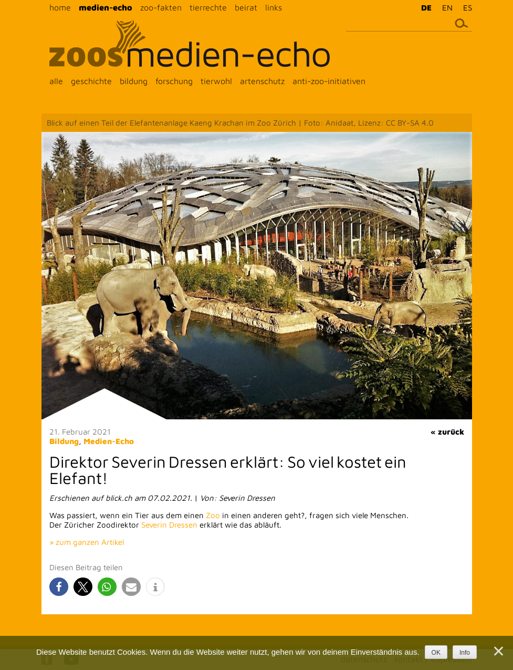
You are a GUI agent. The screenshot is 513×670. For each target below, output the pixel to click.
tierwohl (216, 81)
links (273, 7)
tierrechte (208, 7)
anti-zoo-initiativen (328, 81)
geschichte (91, 81)
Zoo (213, 515)
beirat (246, 7)
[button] (58, 587)
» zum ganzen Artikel (86, 542)
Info (464, 652)
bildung (134, 81)
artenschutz (262, 81)
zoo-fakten (161, 7)
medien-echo (105, 7)
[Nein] (498, 651)
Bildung (64, 441)
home (60, 7)
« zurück (447, 431)
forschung (174, 81)
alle (56, 81)
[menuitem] (424, 7)
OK (436, 652)
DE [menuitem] (426, 7)
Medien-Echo (108, 441)
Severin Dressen (169, 524)
